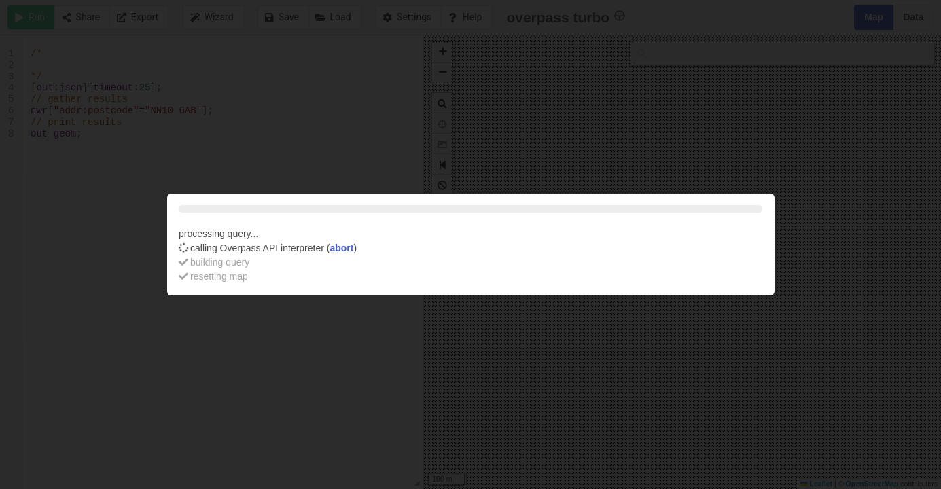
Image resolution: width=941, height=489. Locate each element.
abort (341, 247)
